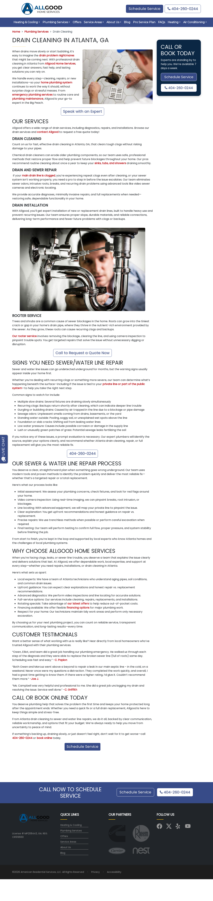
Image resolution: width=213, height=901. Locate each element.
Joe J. (35, 679)
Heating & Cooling (71, 825)
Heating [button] (173, 22)
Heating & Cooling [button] (26, 22)
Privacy (95, 872)
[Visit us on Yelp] (178, 827)
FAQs (161, 22)
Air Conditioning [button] (194, 22)
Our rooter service (24, 336)
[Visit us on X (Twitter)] (169, 827)
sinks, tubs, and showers (110, 163)
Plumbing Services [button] (55, 22)
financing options (78, 608)
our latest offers (78, 604)
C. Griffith (71, 690)
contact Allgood (47, 132)
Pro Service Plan (144, 22)
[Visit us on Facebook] (159, 827)
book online (44, 738)
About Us (65, 847)
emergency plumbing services (32, 95)
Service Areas (68, 841)
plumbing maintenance (27, 99)
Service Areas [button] (93, 22)
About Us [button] (112, 22)
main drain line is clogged (38, 175)
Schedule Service (82, 746)
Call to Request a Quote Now (82, 352)
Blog (127, 22)
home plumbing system (56, 82)
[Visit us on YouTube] (188, 827)
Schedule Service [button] (144, 8)
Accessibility (114, 872)
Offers (77, 22)
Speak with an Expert (82, 111)
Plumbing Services (36, 32)
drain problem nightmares (56, 55)
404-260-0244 (183, 8)
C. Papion (61, 660)
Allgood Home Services (59, 64)
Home (16, 32)
